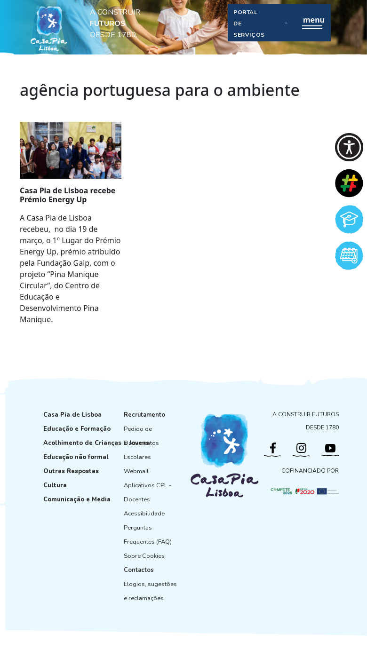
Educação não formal (76, 457)
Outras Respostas (71, 471)
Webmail (136, 471)
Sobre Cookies (144, 556)
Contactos (139, 570)
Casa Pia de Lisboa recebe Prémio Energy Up (67, 195)
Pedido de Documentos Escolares (141, 443)
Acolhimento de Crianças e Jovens (96, 443)
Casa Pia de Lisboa (72, 415)
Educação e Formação (77, 429)
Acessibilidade (144, 513)
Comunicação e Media (77, 499)
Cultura (55, 485)
